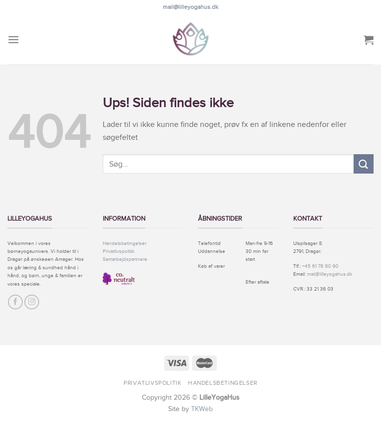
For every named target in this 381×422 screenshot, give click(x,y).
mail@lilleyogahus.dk (190, 6)
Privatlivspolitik (118, 251)
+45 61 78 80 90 (320, 266)
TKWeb (202, 409)
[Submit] (364, 164)
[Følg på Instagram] (31, 302)
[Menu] (13, 39)
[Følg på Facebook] (15, 302)
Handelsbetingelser (124, 243)
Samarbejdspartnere (125, 259)
